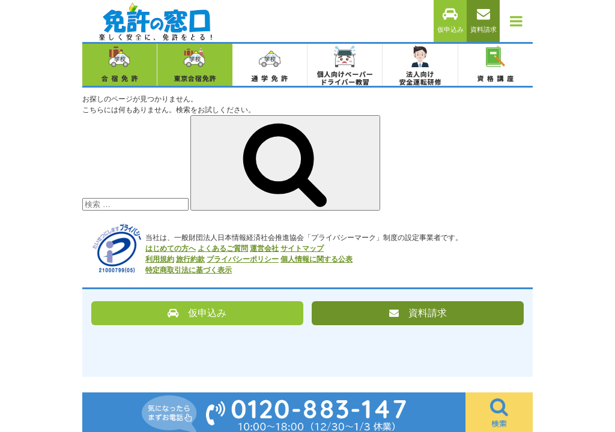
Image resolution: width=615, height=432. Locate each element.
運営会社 (264, 248)
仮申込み (450, 20)
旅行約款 (190, 259)
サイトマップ (302, 248)
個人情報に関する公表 (316, 259)
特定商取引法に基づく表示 (188, 270)
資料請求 (483, 20)
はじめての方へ (170, 248)
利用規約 (159, 259)
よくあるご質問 (223, 248)
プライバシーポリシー (243, 259)
